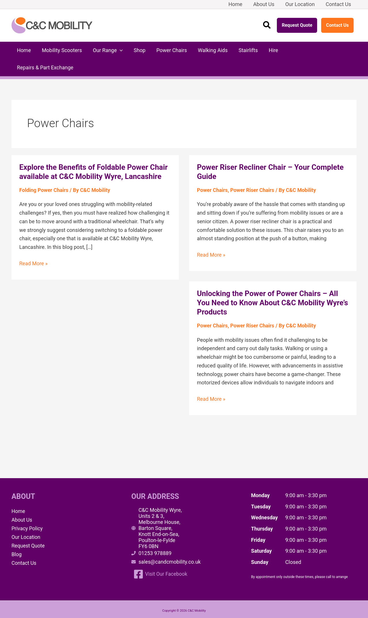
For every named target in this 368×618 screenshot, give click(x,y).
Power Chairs (212, 173)
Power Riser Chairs (253, 173)
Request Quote (297, 25)
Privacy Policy (27, 511)
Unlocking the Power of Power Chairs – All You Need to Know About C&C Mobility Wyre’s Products (268, 285)
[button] (267, 25)
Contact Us (337, 25)
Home (18, 494)
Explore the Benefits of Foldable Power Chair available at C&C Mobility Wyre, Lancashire (94, 154)
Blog (17, 536)
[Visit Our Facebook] (161, 557)
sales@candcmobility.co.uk (170, 544)
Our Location (26, 519)
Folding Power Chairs (44, 173)
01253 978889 (155, 536)
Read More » (33, 246)
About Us (22, 502)
